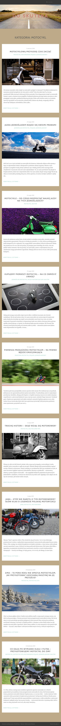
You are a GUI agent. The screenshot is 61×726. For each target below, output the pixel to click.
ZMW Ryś (37, 429)
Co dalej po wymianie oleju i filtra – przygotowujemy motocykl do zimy (30, 650)
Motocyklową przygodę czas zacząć (30, 51)
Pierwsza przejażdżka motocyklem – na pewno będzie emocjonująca (30, 351)
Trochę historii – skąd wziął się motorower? (30, 426)
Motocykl (17, 54)
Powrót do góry (54, 724)
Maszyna (18, 355)
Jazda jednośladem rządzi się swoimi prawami (30, 125)
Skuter (34, 203)
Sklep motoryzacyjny (36, 279)
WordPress (17, 724)
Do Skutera (30, 15)
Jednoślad (18, 128)
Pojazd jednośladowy (39, 54)
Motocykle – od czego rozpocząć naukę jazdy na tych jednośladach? (30, 199)
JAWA (22, 504)
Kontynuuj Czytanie (11, 108)
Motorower (25, 54)
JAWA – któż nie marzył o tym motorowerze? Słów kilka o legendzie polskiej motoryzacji (30, 500)
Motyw (33, 724)
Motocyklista (34, 580)
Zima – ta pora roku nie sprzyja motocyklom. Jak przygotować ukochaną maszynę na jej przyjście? (30, 575)
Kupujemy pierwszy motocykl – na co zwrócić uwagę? (30, 275)
